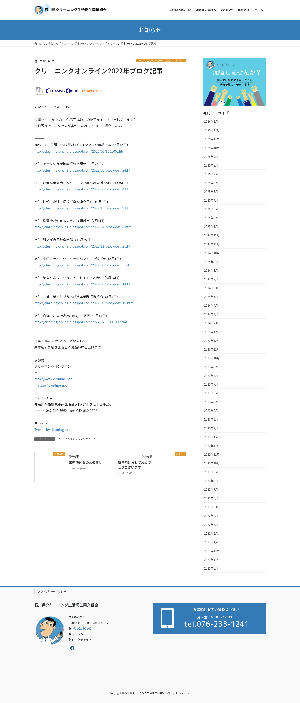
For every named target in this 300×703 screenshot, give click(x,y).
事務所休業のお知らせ (85, 462)
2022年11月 (212, 454)
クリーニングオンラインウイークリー (161, 61)
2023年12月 (212, 340)
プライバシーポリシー (52, 591)
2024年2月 (211, 323)
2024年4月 (211, 305)
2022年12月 (212, 446)
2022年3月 (211, 525)
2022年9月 (211, 472)
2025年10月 (212, 148)
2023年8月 (211, 375)
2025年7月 (211, 174)
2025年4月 (211, 200)
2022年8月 (211, 481)
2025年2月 (211, 218)
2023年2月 (211, 428)
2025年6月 (211, 183)
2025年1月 (211, 226)
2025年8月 (211, 165)
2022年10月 (212, 463)
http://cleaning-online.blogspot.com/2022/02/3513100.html (80, 321)
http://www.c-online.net (53, 378)
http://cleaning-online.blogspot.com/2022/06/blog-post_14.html (84, 283)
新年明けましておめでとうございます (134, 464)
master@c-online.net (50, 385)
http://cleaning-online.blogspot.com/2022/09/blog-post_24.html (84, 170)
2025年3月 (211, 209)
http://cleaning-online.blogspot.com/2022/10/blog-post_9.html (83, 207)
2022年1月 (211, 542)
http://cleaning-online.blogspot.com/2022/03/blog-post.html (81, 265)
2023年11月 (212, 349)
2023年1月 (211, 437)
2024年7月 (211, 279)
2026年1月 (211, 121)
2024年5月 (211, 297)
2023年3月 (211, 419)
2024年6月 (211, 288)
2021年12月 (212, 551)
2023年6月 (211, 393)
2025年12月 (212, 130)
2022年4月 (211, 516)
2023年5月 (211, 402)
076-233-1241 (82, 628)
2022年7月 (211, 489)
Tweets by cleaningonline (54, 429)
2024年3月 (211, 314)
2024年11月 (212, 244)
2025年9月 (211, 156)
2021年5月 (211, 568)
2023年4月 (211, 410)
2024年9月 (211, 262)
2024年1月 (211, 332)
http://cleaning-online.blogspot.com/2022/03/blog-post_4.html (83, 189)
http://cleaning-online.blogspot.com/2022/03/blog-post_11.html (84, 302)
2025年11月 (212, 139)
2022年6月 (211, 498)
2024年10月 (212, 253)
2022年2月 (211, 533)
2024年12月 (212, 235)
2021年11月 (212, 559)
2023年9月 (211, 367)
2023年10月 (212, 358)
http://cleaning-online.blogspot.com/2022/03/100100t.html (80, 151)
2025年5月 (211, 191)
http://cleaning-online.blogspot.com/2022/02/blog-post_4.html (83, 226)
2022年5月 (211, 507)
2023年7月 (211, 384)
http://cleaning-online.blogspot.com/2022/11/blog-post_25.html (84, 246)
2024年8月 (211, 270)
